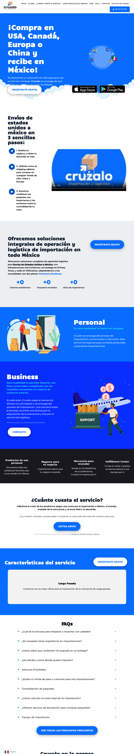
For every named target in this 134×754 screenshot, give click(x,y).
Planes (31, 4)
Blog (97, 4)
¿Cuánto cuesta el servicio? (48, 4)
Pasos (24, 4)
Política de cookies (120, 4)
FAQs (92, 4)
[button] (89, 172)
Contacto (105, 4)
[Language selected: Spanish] (13, 752)
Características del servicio (75, 4)
